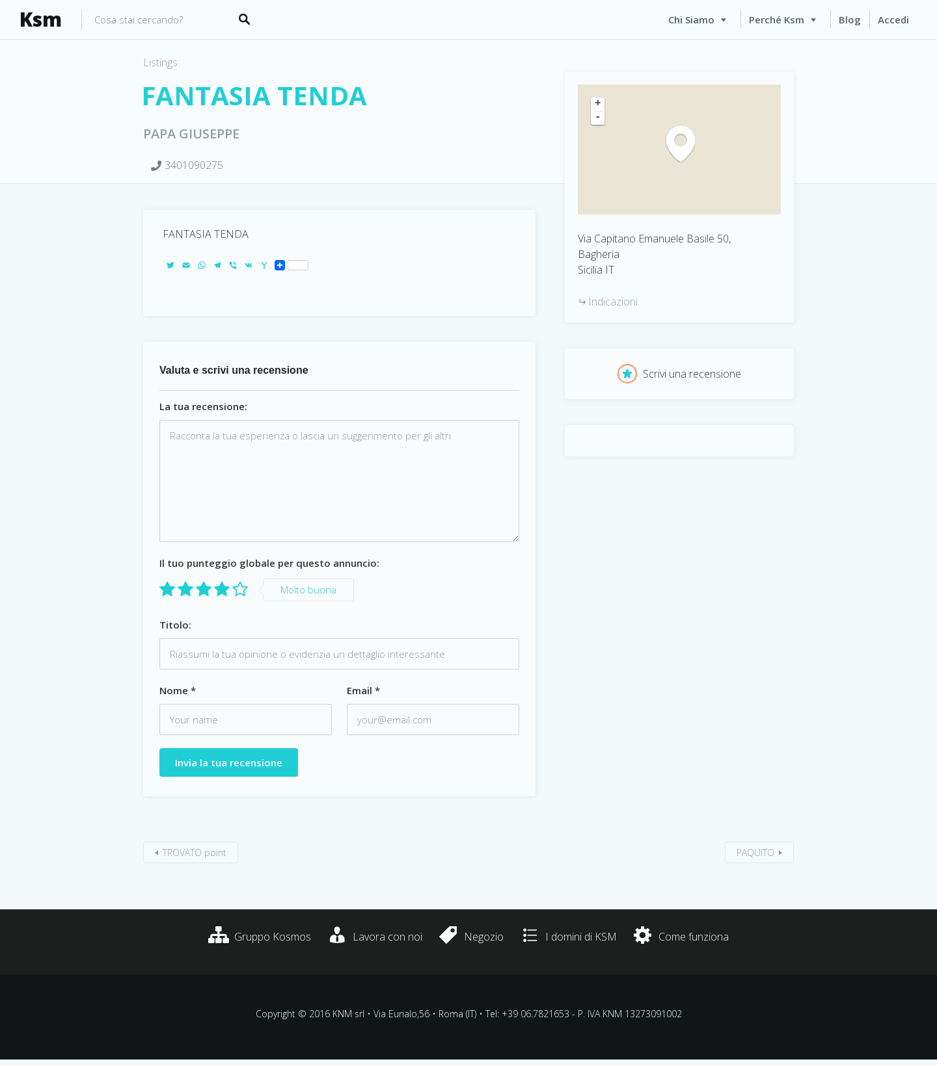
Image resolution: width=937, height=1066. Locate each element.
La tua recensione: (203, 406)
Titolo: (175, 624)
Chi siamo (691, 19)
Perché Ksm (776, 19)
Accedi (893, 19)
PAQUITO (755, 852)
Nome (177, 690)
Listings (160, 62)
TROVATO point (194, 852)
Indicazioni (613, 301)
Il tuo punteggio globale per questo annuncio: (269, 562)
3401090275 (194, 165)
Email (363, 690)
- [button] (598, 117)
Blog (850, 19)
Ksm (41, 19)
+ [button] (598, 104)
